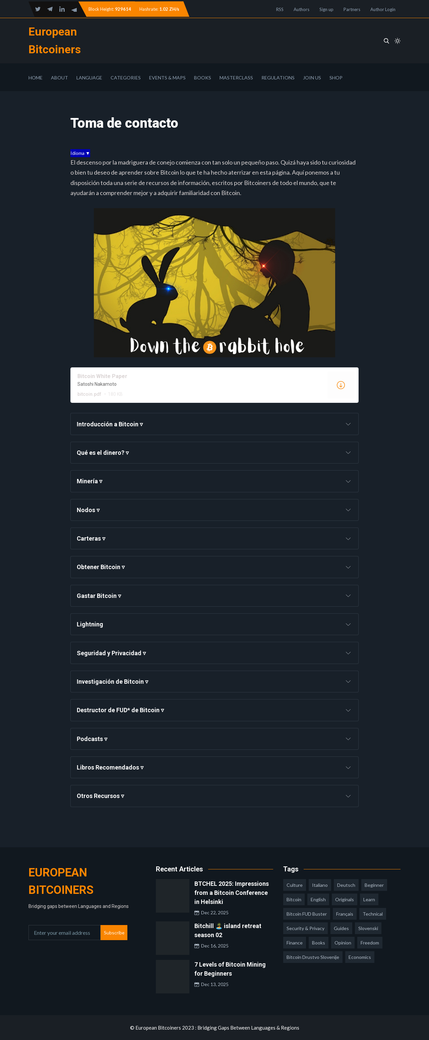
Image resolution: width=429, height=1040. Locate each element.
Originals (344, 899)
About (59, 77)
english (318, 899)
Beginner (374, 885)
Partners (352, 9)
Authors (301, 9)
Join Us (312, 77)
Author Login (382, 9)
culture (295, 885)
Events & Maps (167, 77)
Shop (336, 77)
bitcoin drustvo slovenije (313, 957)
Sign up (326, 9)
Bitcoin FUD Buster (307, 914)
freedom (370, 942)
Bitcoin (294, 899)
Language (89, 77)
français (344, 914)
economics (360, 957)
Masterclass (236, 77)
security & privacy (305, 928)
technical (373, 914)
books (318, 942)
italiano (320, 885)
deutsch (346, 885)
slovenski (368, 928)
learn (369, 899)
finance (295, 942)
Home (35, 77)
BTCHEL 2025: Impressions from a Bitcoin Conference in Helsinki (231, 892)
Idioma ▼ (80, 153)
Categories (126, 77)
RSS (280, 9)
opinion (342, 942)
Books (202, 77)
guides (341, 928)
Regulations (278, 77)
